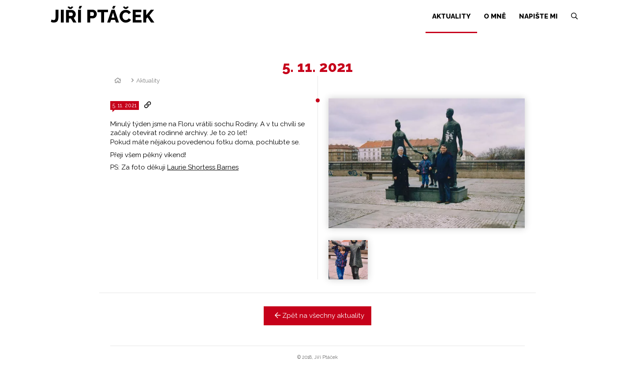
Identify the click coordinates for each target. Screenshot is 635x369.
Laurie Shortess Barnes (203, 167)
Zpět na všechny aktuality (318, 316)
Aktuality (148, 80)
